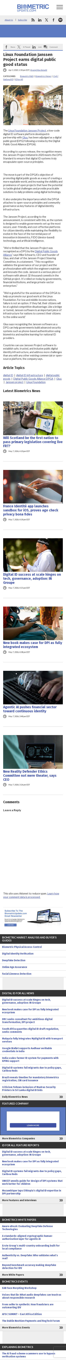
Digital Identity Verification (17, 953)
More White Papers (13, 1274)
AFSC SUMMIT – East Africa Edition (22, 1314)
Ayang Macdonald (39, 70)
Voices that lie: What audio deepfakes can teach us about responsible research (31, 1296)
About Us (9, 20)
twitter (46, 20)
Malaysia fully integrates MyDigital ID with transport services (32, 1040)
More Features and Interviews (19, 1200)
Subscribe (22, 20)
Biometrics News (43, 76)
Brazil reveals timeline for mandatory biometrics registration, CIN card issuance (30, 1079)
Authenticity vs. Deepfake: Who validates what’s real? (30, 1257)
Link (40, 47)
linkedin (40, 20)
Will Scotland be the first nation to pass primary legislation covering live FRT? (33, 442)
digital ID (8, 375)
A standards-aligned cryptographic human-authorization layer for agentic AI (27, 1237)
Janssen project (14, 382)
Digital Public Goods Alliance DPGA (33, 378)
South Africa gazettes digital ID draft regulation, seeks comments (30, 1030)
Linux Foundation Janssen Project (27, 130)
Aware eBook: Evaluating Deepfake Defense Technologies (27, 1228)
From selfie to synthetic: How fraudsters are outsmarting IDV (28, 1306)
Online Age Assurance (14, 967)
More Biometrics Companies (18, 1138)
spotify (60, 20)
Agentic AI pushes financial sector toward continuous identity (30, 709)
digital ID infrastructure (29, 375)
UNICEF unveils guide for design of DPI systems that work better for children (32, 1182)
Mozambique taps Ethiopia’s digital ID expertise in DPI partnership (31, 1192)
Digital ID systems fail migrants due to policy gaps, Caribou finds (32, 1069)
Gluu (25, 137)
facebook (53, 20)
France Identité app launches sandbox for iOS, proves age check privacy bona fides (30, 510)
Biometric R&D (26, 76)
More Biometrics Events (16, 1327)
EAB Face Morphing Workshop (19, 1288)
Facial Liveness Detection (16, 973)
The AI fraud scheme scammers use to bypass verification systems (28, 1355)
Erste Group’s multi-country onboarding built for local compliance (31, 1247)
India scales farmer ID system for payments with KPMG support (30, 1060)
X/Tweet (26, 47)
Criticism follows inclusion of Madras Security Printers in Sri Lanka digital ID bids (29, 1089)
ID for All (19, 79)
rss (33, 20)
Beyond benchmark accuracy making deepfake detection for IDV (29, 1267)
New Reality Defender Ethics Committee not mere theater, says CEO (29, 776)
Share (13, 47)
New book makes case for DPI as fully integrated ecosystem (32, 645)
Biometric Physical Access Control (22, 947)
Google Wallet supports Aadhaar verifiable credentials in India (27, 1050)
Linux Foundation (36, 382)
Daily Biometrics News (15, 1096)
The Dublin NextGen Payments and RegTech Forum (31, 1320)
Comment (54, 47)
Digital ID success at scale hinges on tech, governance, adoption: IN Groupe (32, 578)
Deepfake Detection (13, 960)
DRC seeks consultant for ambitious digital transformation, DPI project (27, 1021)
